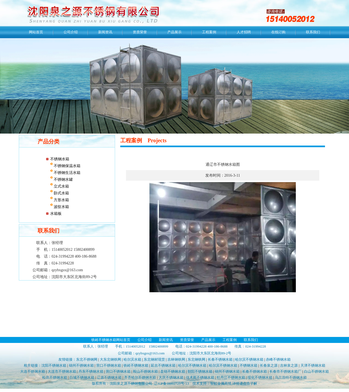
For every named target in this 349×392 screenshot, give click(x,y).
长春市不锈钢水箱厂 (285, 371)
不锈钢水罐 (63, 179)
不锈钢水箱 (59, 159)
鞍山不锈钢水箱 (145, 371)
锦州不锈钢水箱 (81, 365)
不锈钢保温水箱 (67, 166)
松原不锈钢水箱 (54, 377)
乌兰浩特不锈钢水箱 (291, 377)
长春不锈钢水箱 (220, 359)
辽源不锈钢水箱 (109, 377)
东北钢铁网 (196, 359)
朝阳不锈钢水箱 (200, 371)
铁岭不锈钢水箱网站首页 (110, 340)
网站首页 (36, 32)
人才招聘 (244, 32)
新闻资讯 (105, 32)
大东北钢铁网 (110, 359)
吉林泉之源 (289, 365)
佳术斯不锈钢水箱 (200, 377)
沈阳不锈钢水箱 (53, 365)
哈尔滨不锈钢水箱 (249, 359)
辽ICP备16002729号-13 (171, 383)
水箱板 (56, 214)
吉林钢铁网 (176, 359)
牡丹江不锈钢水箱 (231, 377)
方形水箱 (61, 200)
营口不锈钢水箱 (108, 365)
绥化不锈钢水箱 (260, 377)
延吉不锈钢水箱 (163, 365)
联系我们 (313, 32)
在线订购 (278, 32)
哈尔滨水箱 (132, 359)
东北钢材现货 (154, 359)
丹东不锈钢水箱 (91, 371)
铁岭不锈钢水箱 (136, 365)
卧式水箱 (61, 193)
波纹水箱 (61, 207)
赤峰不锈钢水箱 (278, 359)
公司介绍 (71, 32)
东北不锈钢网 (86, 359)
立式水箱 (61, 186)
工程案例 (209, 32)
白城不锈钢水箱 (82, 377)
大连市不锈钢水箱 (62, 371)
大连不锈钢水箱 (32, 371)
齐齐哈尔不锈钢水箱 (140, 377)
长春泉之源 (269, 365)
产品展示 (174, 32)
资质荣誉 (140, 32)
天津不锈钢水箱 (312, 365)
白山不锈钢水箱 (316, 371)
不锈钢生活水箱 (67, 173)
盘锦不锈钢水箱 (172, 371)
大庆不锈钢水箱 (171, 377)
